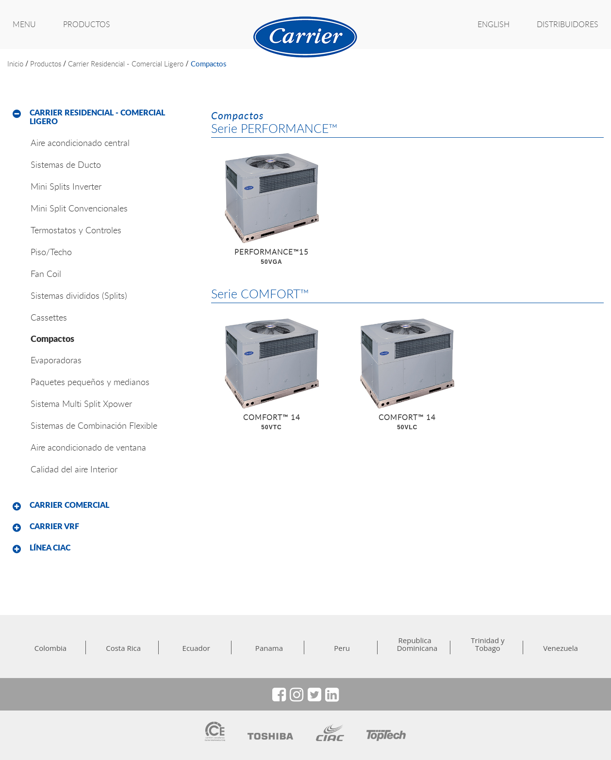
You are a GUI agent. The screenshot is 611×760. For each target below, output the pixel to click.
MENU (24, 24)
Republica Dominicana (415, 644)
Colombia (50, 648)
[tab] (102, 117)
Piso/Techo (51, 252)
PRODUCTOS (86, 24)
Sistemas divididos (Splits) (79, 295)
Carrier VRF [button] (54, 526)
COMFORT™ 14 (271, 422)
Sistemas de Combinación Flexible (94, 425)
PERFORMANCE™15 (271, 257)
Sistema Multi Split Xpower (81, 403)
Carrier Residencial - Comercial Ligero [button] (97, 117)
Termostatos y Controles (76, 230)
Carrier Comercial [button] (69, 505)
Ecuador (196, 648)
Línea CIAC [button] (50, 547)
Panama (269, 648)
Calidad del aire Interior (74, 469)
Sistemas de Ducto (66, 164)
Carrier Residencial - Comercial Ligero (125, 63)
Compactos (208, 63)
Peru (342, 648)
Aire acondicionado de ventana (88, 447)
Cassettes (49, 317)
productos (45, 63)
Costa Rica (123, 648)
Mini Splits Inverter (66, 186)
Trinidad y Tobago (487, 644)
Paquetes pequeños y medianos (90, 382)
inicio (15, 63)
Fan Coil (46, 273)
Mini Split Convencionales (79, 208)
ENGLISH (494, 24)
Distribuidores (567, 24)
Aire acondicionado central (80, 142)
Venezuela (560, 648)
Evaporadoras (56, 360)
